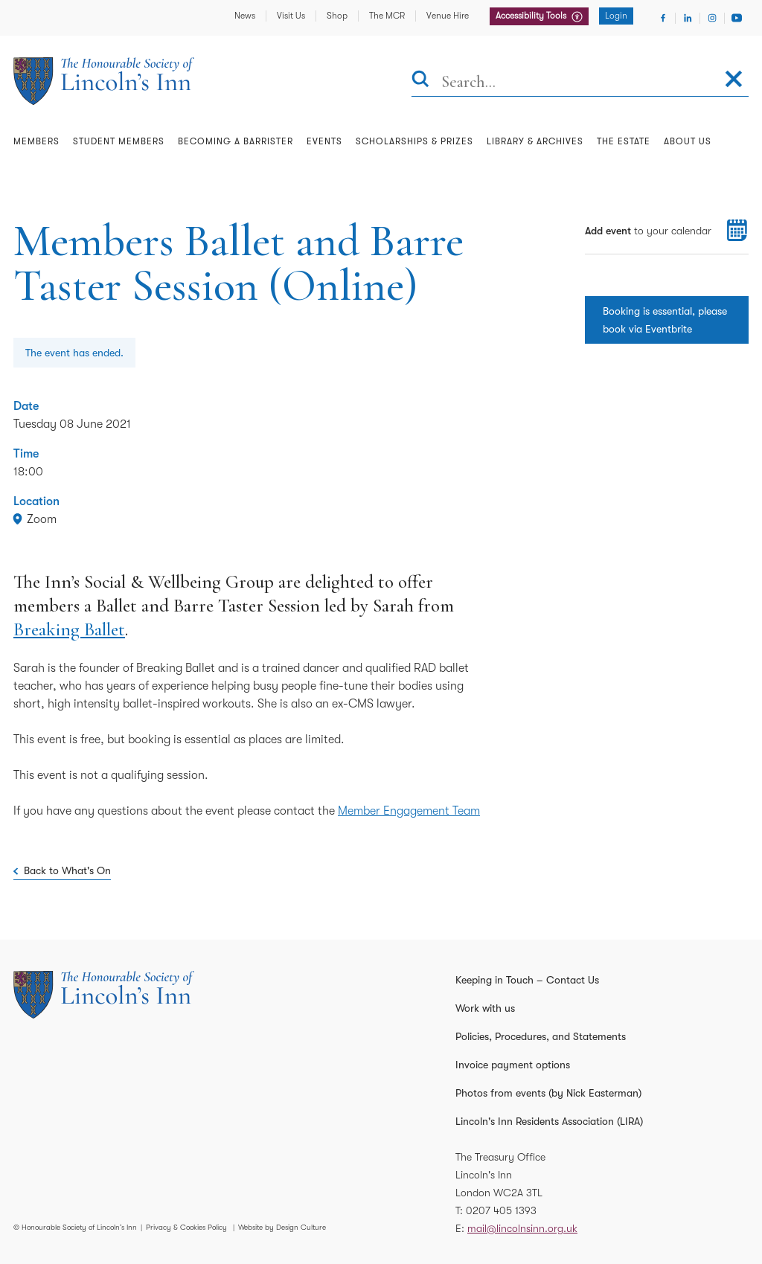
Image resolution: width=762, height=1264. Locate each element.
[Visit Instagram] (712, 18)
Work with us (485, 1008)
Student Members (118, 141)
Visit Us (291, 15)
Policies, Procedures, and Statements (540, 1036)
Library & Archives (535, 141)
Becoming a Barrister (235, 141)
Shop (337, 15)
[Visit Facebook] (663, 18)
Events (324, 141)
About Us (687, 141)
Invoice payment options (512, 1065)
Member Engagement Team (409, 811)
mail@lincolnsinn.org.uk (522, 1228)
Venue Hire (447, 15)
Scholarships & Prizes (414, 141)
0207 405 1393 (501, 1210)
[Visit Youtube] (737, 18)
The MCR (387, 15)
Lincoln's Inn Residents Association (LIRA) (549, 1121)
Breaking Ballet (69, 629)
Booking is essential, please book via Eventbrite (665, 320)
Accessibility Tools (532, 15)
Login (616, 15)
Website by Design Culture (282, 1227)
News (244, 15)
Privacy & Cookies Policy (186, 1227)
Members (36, 141)
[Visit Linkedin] (687, 18)
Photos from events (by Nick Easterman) (548, 1093)
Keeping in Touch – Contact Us (527, 980)
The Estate (623, 141)
